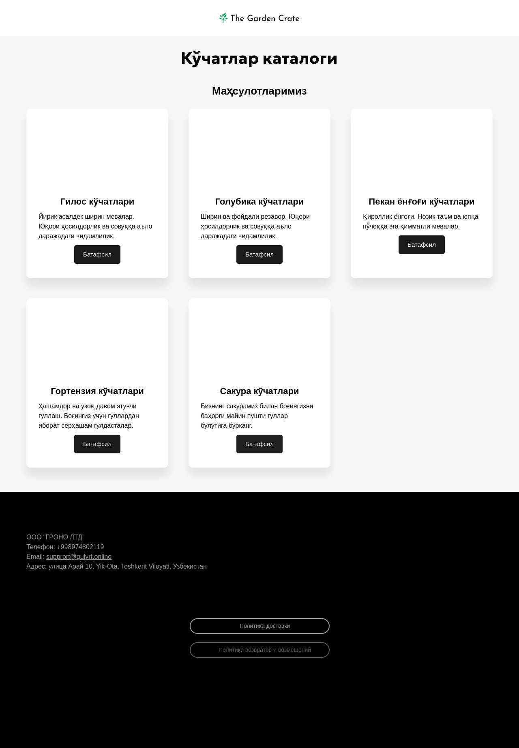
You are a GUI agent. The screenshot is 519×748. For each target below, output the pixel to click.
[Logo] (259, 18)
